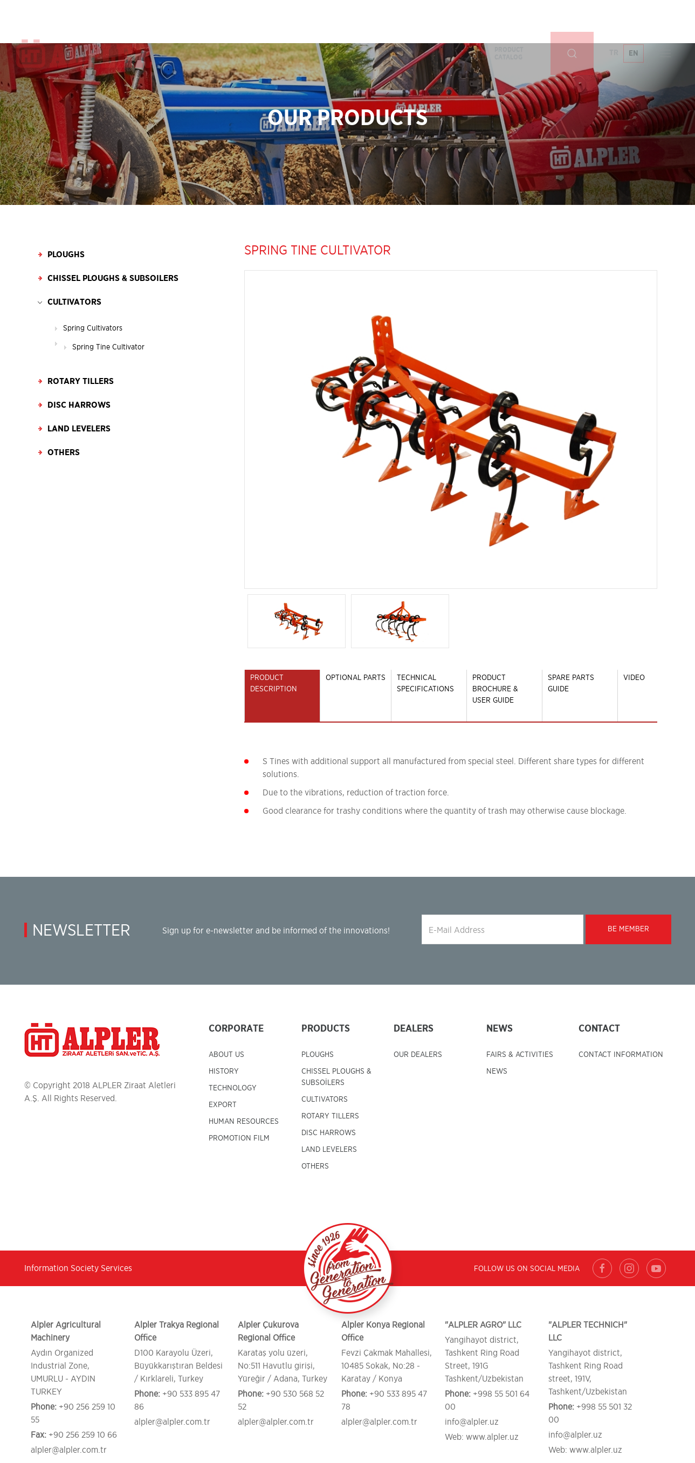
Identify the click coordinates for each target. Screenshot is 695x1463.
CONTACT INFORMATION (621, 1055)
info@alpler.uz (472, 1422)
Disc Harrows (79, 405)
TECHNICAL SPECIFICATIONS (425, 683)
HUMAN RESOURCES (244, 1121)
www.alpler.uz (492, 1437)
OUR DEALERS (418, 1055)
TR (613, 21)
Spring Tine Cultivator (108, 347)
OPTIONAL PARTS (356, 678)
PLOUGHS (317, 1055)
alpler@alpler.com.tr (69, 1450)
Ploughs (66, 254)
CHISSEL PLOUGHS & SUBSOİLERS (336, 1077)
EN (633, 21)
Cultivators (74, 302)
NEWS (496, 1071)
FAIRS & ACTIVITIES (519, 1055)
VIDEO (634, 678)
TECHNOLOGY (233, 1088)
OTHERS (315, 1166)
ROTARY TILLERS (330, 1116)
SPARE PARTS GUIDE (571, 683)
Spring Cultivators (92, 328)
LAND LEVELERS (329, 1149)
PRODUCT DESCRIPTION (273, 683)
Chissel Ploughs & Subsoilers (112, 278)
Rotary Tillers (80, 381)
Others (63, 452)
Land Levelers (79, 428)
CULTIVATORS (324, 1099)
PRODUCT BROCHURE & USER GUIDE (495, 689)
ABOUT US (226, 1055)
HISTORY (224, 1071)
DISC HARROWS (328, 1133)
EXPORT (223, 1105)
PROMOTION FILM (239, 1138)
